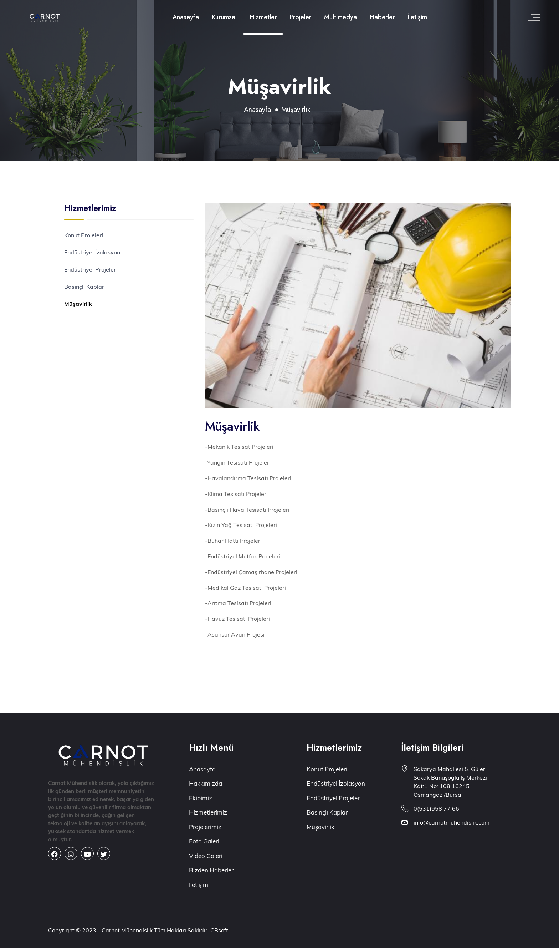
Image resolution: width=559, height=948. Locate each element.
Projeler (300, 17)
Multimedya (340, 17)
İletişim (417, 17)
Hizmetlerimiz (208, 812)
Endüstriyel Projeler (90, 269)
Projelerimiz (205, 827)
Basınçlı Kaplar (84, 286)
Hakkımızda (205, 783)
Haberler (382, 17)
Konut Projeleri (83, 235)
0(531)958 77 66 (436, 808)
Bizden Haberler (211, 870)
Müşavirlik (78, 303)
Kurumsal (224, 17)
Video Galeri (205, 856)
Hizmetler (263, 17)
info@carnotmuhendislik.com (451, 822)
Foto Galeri (204, 841)
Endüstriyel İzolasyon (92, 252)
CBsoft (219, 930)
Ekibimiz (200, 798)
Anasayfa (186, 17)
